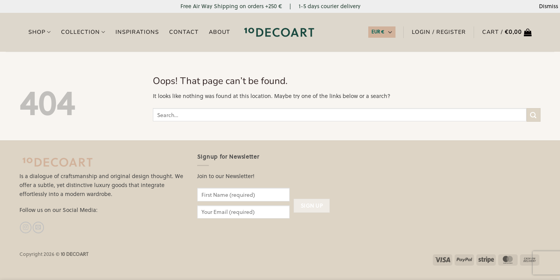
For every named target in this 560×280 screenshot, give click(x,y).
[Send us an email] (38, 227)
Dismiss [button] (548, 6)
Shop (39, 32)
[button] (507, 32)
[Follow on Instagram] (25, 227)
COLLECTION (83, 32)
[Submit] (534, 115)
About (219, 32)
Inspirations (137, 32)
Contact (184, 32)
